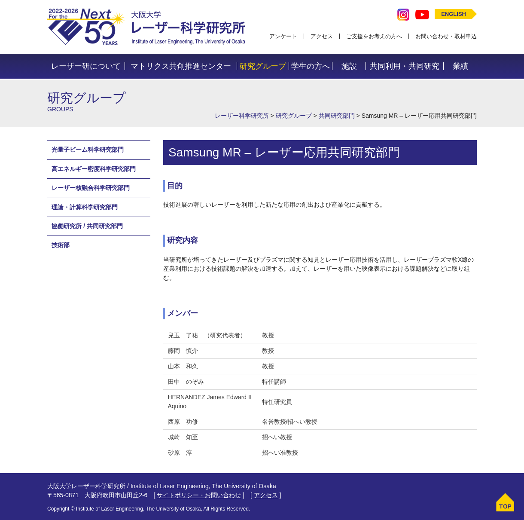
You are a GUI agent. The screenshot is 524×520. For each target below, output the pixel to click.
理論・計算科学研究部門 (85, 207)
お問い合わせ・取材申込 (446, 36)
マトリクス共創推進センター (181, 66)
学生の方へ (310, 66)
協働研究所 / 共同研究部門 (87, 226)
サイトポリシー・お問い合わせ (199, 495)
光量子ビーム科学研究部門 (88, 149)
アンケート (283, 36)
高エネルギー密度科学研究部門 (94, 168)
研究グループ (263, 66)
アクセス (322, 36)
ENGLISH (453, 14)
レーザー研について (86, 66)
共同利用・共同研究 (404, 66)
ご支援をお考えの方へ (374, 36)
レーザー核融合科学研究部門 (91, 187)
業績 (460, 66)
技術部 (61, 245)
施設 (349, 66)
